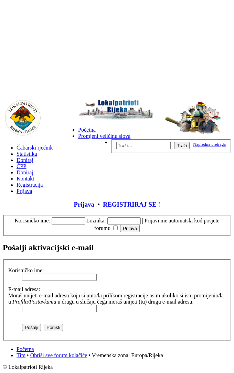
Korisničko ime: (32, 220)
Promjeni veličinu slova (104, 136)
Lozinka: (96, 220)
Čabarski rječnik (35, 148)
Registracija (30, 185)
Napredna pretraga (209, 144)
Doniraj (25, 160)
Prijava (24, 191)
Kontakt (25, 179)
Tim (21, 355)
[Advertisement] (117, 51)
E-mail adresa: (24, 289)
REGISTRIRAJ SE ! (131, 204)
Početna (87, 130)
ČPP (21, 166)
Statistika (27, 154)
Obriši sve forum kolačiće (58, 355)
